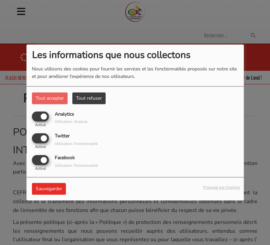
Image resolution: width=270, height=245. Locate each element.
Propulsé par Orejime (221, 187)
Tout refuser (89, 98)
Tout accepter (50, 98)
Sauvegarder (49, 189)
